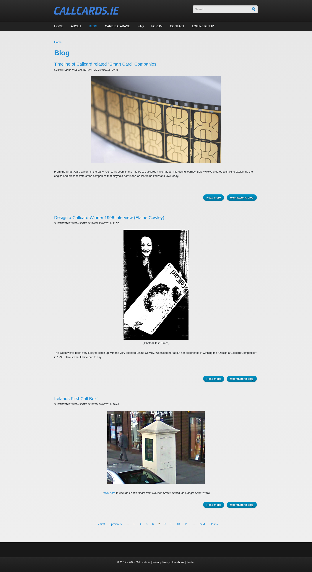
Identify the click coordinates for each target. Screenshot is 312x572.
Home (58, 26)
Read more (215, 197)
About (76, 26)
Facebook (178, 562)
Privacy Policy (161, 562)
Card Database (117, 26)
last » (214, 524)
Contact (177, 26)
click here (109, 492)
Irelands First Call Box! (76, 398)
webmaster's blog (242, 197)
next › (203, 524)
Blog (93, 26)
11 (186, 524)
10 (178, 524)
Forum (156, 26)
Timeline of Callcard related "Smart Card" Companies (105, 64)
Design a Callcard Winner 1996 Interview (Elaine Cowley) (109, 217)
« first (101, 524)
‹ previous (115, 524)
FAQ (141, 26)
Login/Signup (203, 26)
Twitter (190, 562)
